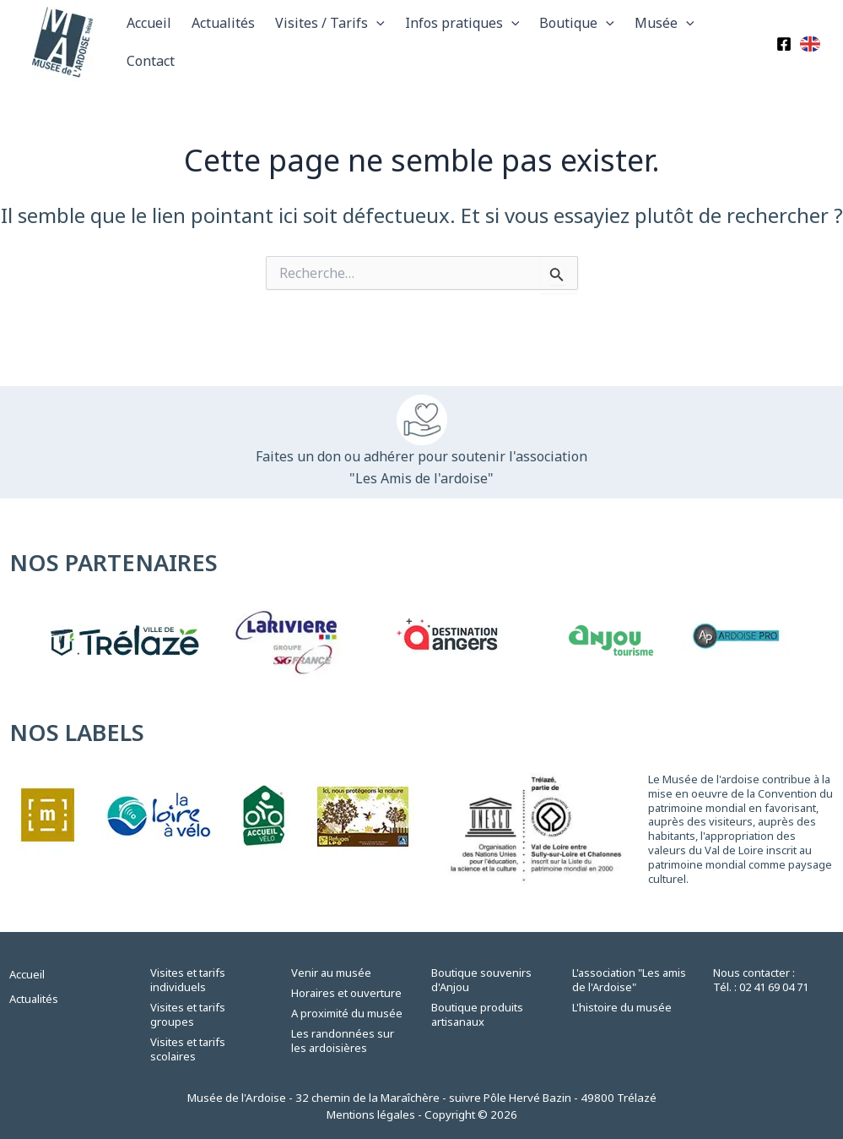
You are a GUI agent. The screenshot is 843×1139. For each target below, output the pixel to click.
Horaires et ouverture (346, 992)
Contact (151, 61)
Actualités (223, 23)
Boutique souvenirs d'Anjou (481, 980)
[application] (376, 23)
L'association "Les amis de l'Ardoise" (629, 980)
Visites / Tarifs (330, 23)
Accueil (149, 23)
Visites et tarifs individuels (187, 980)
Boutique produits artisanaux (477, 1014)
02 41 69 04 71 (773, 987)
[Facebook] (784, 44)
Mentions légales (371, 1114)
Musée (664, 23)
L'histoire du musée (622, 1007)
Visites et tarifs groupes (187, 1014)
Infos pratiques (462, 23)
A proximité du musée (347, 1013)
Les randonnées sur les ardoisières (342, 1040)
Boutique (576, 23)
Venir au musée (331, 972)
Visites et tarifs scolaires (187, 1049)
